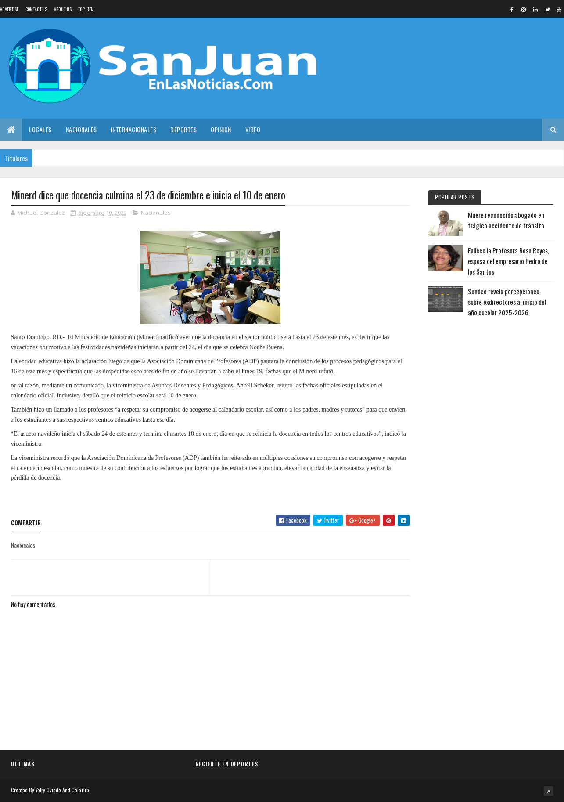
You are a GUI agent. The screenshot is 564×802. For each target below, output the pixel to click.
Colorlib (80, 790)
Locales (40, 129)
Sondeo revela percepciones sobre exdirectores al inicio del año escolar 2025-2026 (507, 301)
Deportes (183, 129)
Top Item (86, 9)
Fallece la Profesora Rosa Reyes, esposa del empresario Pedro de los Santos (508, 261)
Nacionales (81, 129)
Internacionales (134, 129)
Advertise (9, 9)
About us (63, 9)
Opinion (221, 129)
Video (253, 129)
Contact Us (36, 9)
